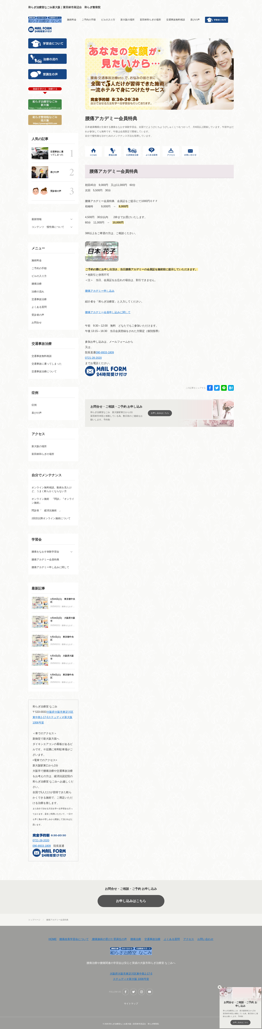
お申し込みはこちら (131, 902)
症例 (34, 405)
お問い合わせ (205, 939)
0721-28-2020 (93, 357)
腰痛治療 (135, 939)
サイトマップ (131, 1004)
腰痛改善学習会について (74, 939)
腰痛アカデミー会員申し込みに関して (107, 312)
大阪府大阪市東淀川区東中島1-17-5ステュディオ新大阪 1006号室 (53, 718)
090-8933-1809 (105, 352)
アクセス (188, 939)
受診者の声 (55, 191)
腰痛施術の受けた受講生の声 (109, 939)
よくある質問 (171, 939)
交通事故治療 (152, 939)
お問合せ (37, 322)
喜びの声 (54, 172)
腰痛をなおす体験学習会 (68, 607)
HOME (53, 939)
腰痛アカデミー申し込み (99, 290)
